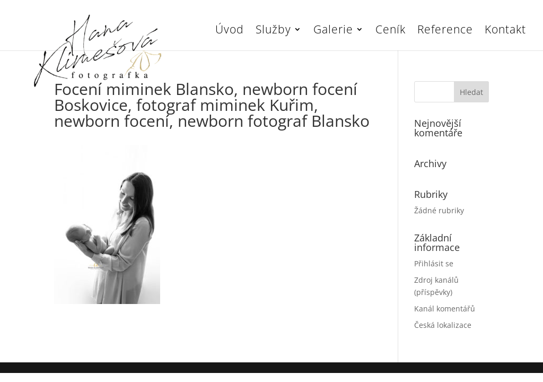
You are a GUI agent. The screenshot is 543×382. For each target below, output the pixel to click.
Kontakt (505, 31)
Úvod (229, 31)
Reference (445, 31)
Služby (273, 31)
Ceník (390, 31)
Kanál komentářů (444, 308)
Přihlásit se (433, 263)
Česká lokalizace (442, 325)
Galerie (333, 31)
